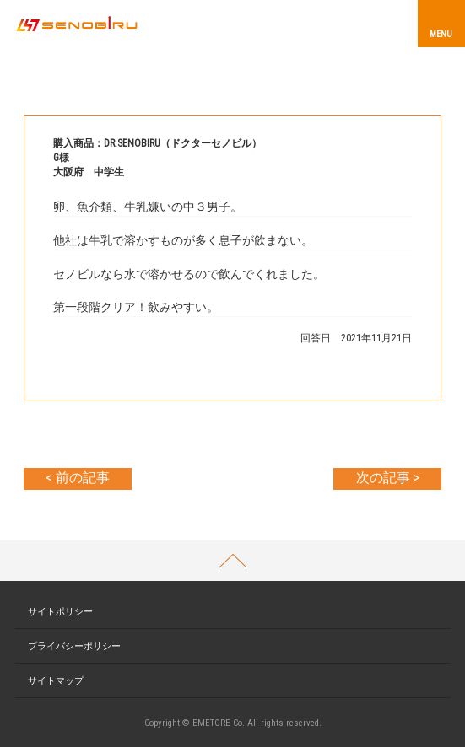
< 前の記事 (78, 478)
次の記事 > (387, 478)
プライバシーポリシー (74, 646)
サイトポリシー (60, 611)
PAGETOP (232, 560)
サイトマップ (56, 680)
